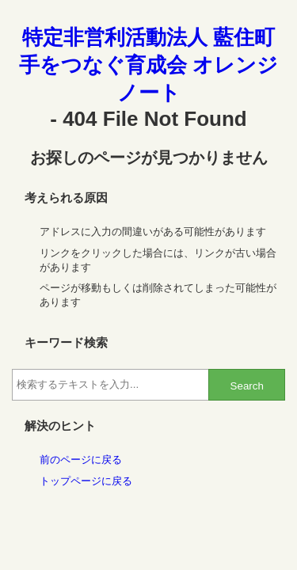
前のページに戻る (81, 460)
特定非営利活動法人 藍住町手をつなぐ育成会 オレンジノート (148, 64)
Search (247, 386)
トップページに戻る (86, 481)
